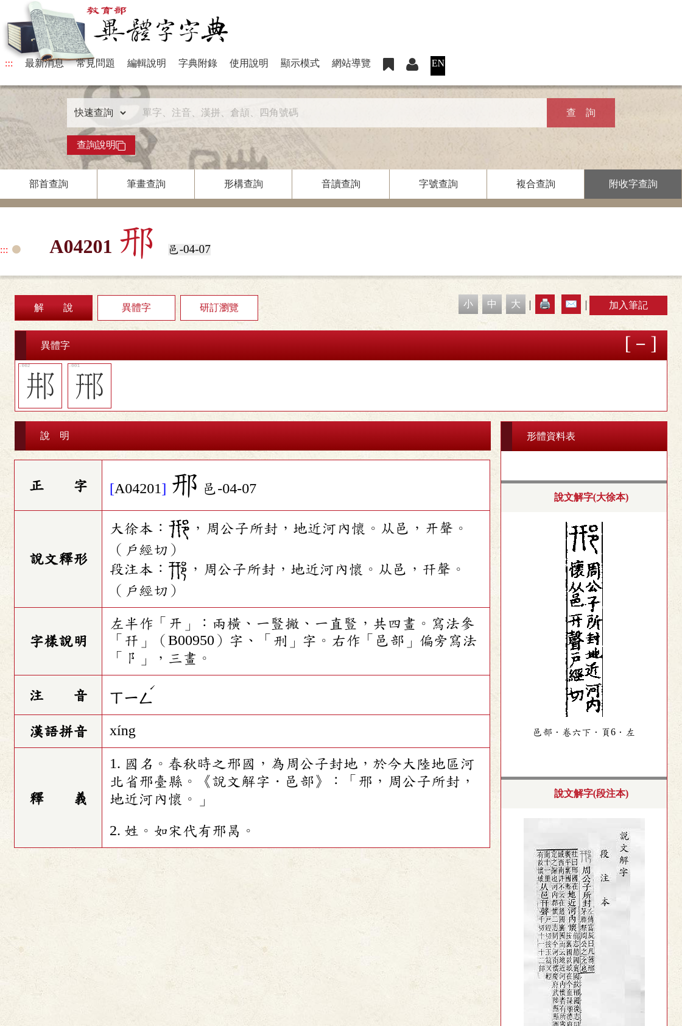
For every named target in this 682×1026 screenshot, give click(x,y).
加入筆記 (628, 305)
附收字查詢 (633, 184)
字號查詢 (438, 184)
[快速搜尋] (337, 112)
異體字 (136, 307)
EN (438, 63)
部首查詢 (48, 184)
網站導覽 (351, 63)
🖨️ (545, 304)
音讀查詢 (341, 184)
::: (9, 63)
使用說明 (249, 63)
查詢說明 (101, 145)
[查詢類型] (97, 112)
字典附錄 (197, 63)
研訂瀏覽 (219, 307)
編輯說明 (146, 63)
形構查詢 (243, 184)
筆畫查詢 (146, 184)
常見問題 (95, 63)
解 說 (53, 307)
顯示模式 (300, 63)
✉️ (571, 304)
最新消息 (44, 63)
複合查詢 (535, 184)
